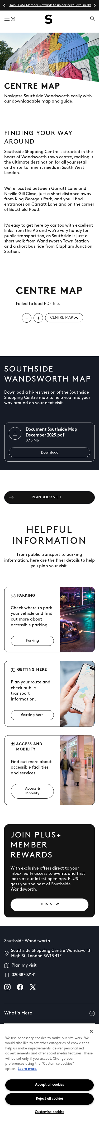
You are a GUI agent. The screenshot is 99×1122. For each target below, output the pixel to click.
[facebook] (20, 987)
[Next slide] (94, 5)
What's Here (49, 1013)
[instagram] (7, 987)
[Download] (49, 452)
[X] (33, 987)
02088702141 (24, 975)
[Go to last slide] (4, 5)
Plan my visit (24, 965)
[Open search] (92, 19)
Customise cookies (49, 1112)
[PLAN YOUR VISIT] (49, 497)
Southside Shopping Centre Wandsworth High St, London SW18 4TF (51, 953)
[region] (49, 1073)
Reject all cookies (49, 1098)
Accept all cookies (49, 1085)
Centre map (64, 318)
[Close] (91, 1031)
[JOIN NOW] (49, 904)
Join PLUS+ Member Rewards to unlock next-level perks (50, 5)
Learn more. (27, 1069)
